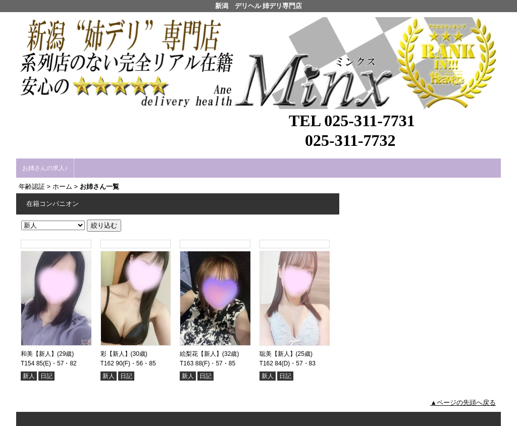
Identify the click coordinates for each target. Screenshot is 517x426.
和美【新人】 (39, 353)
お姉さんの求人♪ (45, 168)
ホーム (62, 186)
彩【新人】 (115, 353)
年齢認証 (32, 186)
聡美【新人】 (278, 353)
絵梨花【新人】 (201, 353)
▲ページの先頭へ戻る (463, 402)
